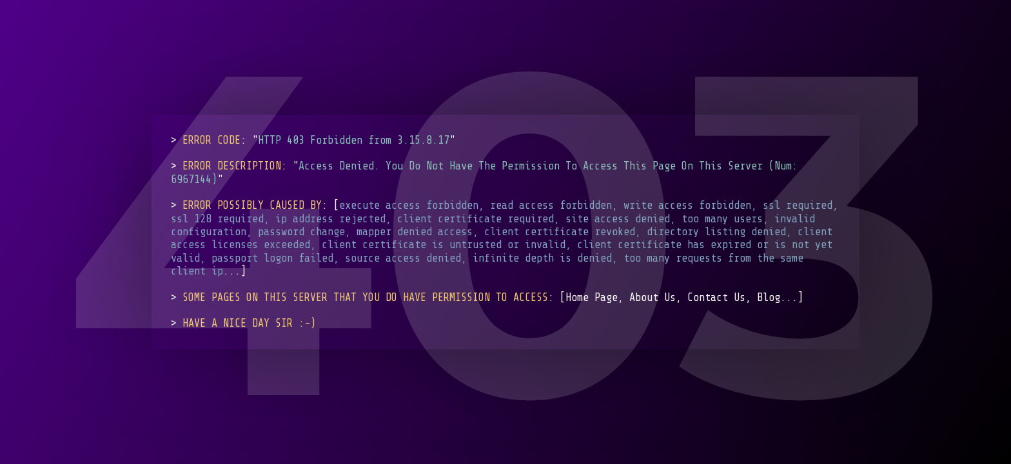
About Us (652, 297)
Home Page (591, 297)
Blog (768, 297)
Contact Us (716, 297)
